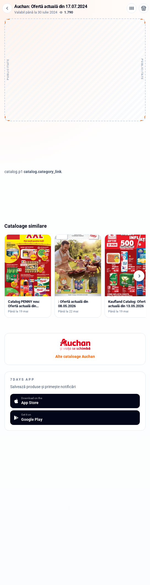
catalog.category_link (42, 171)
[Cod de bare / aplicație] (132, 8)
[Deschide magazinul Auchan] (144, 8)
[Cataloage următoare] (138, 275)
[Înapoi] (7, 8)
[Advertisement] (75, 54)
